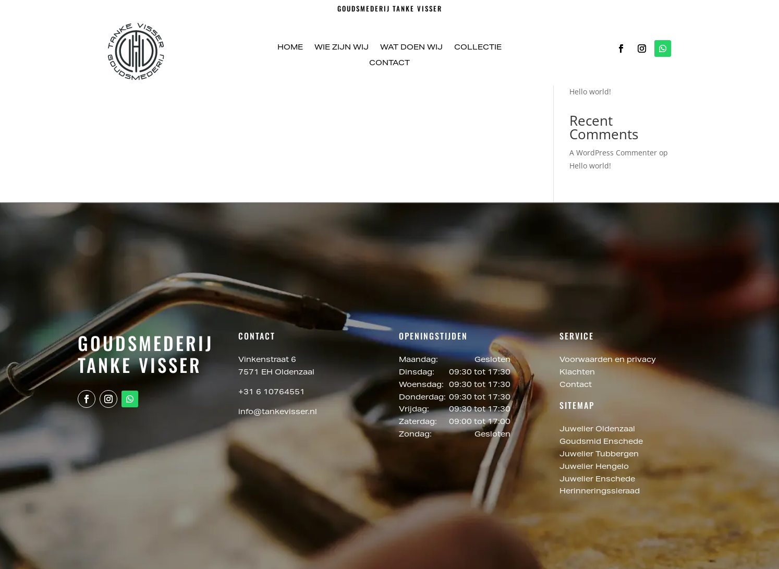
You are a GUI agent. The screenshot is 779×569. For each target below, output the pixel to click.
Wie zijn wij (341, 48)
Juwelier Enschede (597, 479)
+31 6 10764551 (271, 392)
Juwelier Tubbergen (600, 454)
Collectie (478, 48)
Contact (389, 63)
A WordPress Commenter (613, 153)
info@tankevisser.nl (277, 412)
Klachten (577, 373)
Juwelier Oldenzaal (598, 429)
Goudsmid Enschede (602, 442)
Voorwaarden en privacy (607, 360)
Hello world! (590, 91)
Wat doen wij (411, 48)
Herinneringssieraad (599, 491)
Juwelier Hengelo (595, 467)
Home (290, 48)
